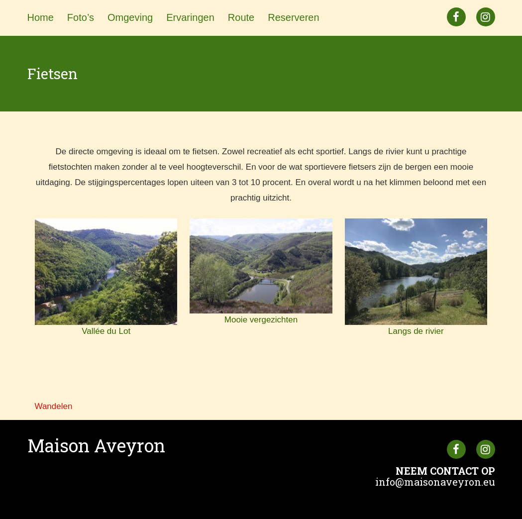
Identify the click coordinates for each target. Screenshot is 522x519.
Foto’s (80, 17)
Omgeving (130, 17)
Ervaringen (190, 17)
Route (241, 17)
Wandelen (54, 406)
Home (40, 17)
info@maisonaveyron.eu (435, 481)
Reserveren (293, 17)
